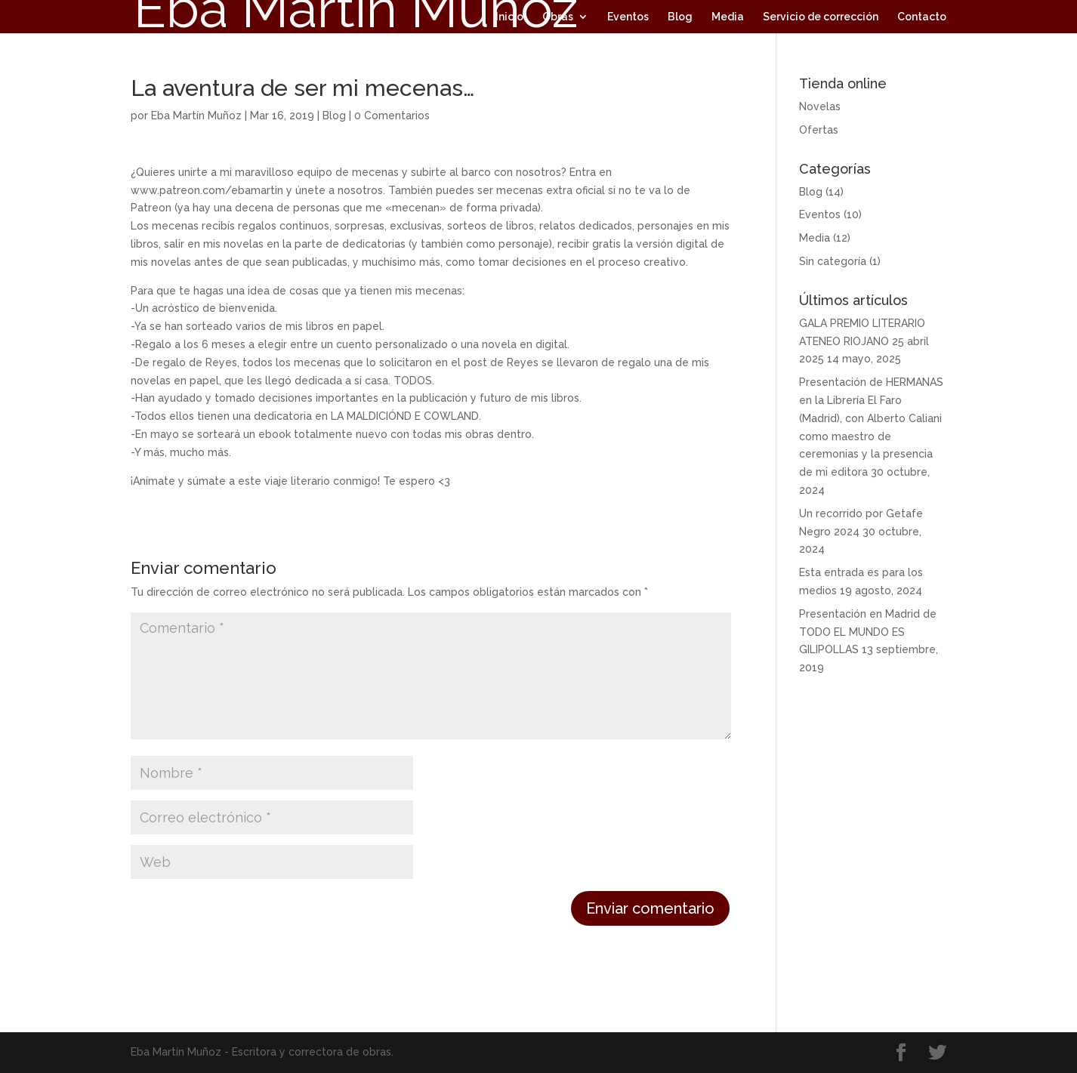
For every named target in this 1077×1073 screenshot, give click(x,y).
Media (727, 17)
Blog (680, 17)
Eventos (628, 17)
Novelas (820, 106)
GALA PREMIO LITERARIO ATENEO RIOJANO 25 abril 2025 (864, 341)
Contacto (921, 17)
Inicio (509, 17)
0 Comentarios (392, 115)
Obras (557, 17)
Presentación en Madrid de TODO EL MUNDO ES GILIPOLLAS (868, 632)
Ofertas (818, 130)
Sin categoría (832, 261)
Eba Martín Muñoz (196, 115)
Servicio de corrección (820, 17)
